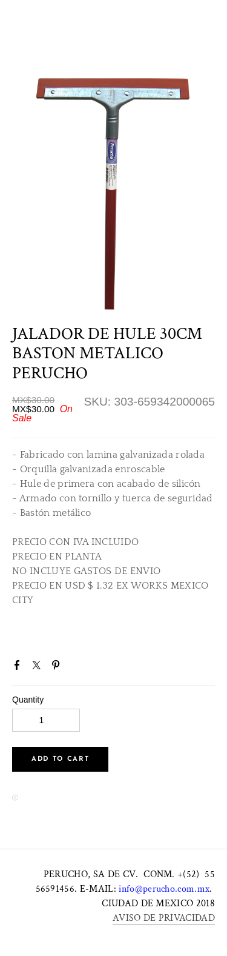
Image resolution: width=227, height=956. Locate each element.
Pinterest (58, 667)
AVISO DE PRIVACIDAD (164, 918)
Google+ (78, 668)
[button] (60, 759)
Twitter (38, 667)
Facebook (19, 667)
